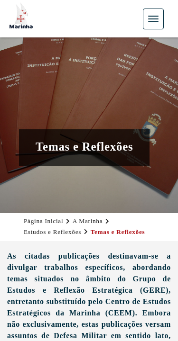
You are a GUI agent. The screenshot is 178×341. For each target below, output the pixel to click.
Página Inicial (43, 220)
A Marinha (88, 220)
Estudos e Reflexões (52, 231)
